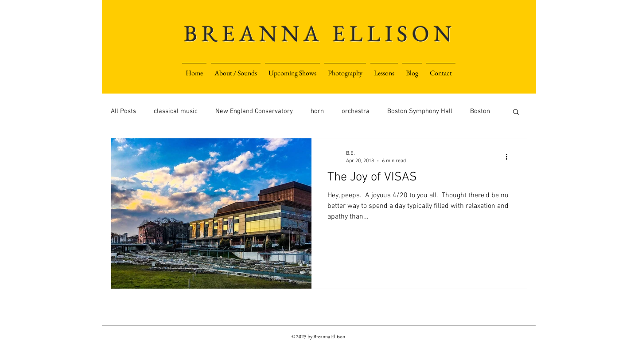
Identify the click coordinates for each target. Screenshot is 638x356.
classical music (176, 111)
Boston (480, 111)
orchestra (356, 111)
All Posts (123, 111)
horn (317, 111)
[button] (384, 69)
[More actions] (509, 156)
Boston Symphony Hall (419, 111)
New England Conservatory (254, 111)
